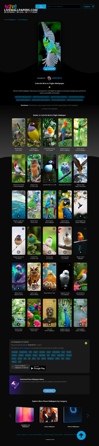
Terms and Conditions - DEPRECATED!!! (41, 434)
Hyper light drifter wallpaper (76, 97)
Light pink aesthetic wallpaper (59, 97)
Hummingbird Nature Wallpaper (80, 329)
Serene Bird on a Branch (49, 257)
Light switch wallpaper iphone (23, 97)
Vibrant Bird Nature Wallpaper (34, 149)
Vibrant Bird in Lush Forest (18, 149)
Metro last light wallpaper (23, 100)
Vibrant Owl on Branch (65, 185)
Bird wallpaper (23, 20)
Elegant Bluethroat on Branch (18, 257)
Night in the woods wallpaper (74, 100)
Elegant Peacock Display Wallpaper (65, 329)
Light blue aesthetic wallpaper (41, 97)
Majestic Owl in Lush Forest (34, 185)
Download (49, 69)
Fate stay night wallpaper (58, 100)
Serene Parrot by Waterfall (18, 329)
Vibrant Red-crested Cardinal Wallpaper (18, 185)
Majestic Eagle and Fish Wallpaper (18, 221)
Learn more (49, 391)
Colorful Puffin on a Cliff (49, 185)
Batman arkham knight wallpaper (41, 100)
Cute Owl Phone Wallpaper (49, 329)
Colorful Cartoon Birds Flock (34, 329)
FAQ (75, 434)
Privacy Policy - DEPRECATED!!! (63, 434)
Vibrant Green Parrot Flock (34, 221)
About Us (25, 434)
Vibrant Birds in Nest (49, 293)
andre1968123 (54, 78)
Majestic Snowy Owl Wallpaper (65, 293)
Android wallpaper (24, 348)
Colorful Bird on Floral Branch (80, 293)
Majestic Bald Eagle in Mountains (80, 185)
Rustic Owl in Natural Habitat (34, 293)
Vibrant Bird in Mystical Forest (18, 293)
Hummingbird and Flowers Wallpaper (80, 221)
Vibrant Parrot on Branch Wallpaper (65, 149)
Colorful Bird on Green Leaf (34, 257)
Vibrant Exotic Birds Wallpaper (49, 221)
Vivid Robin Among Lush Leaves (49, 149)
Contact (18, 434)
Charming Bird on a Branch (65, 257)
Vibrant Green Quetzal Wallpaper (80, 149)
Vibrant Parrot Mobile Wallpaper (65, 221)
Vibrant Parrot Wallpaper (80, 257)
